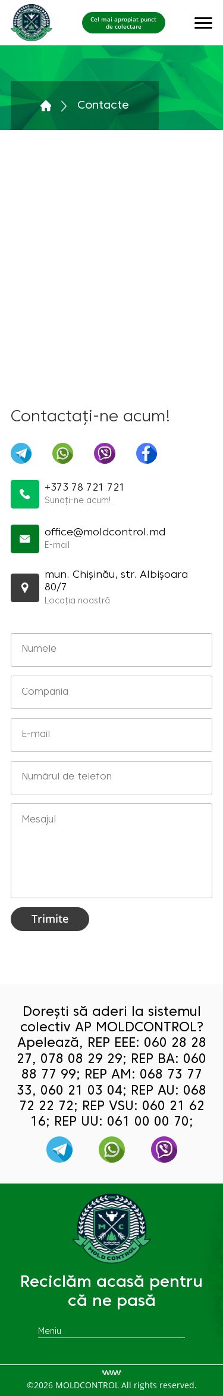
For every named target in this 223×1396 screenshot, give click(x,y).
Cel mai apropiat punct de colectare (123, 22)
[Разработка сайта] (111, 1373)
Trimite (50, 918)
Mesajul (112, 850)
